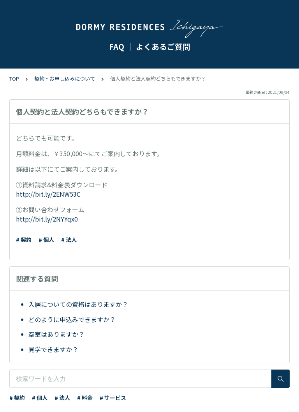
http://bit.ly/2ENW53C (48, 194)
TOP (14, 78)
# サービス (113, 397)
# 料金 (85, 397)
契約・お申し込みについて (64, 78)
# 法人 (69, 239)
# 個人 (46, 239)
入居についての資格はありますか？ (78, 304)
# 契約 (24, 239)
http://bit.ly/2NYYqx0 (47, 219)
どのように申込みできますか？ (72, 319)
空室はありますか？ (56, 334)
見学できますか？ (53, 349)
